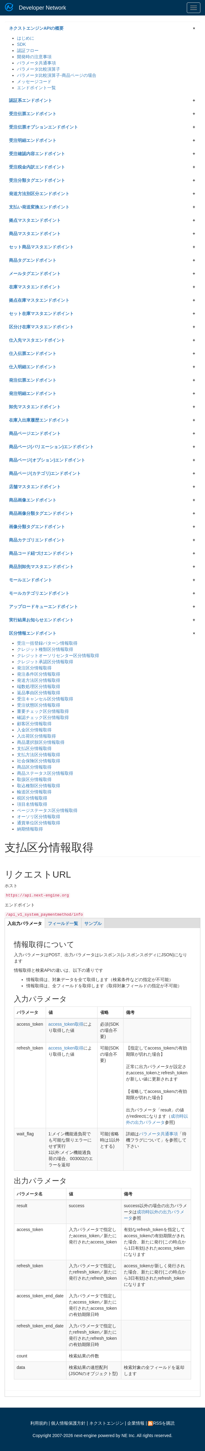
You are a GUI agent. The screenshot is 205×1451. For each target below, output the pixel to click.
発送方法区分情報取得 (38, 680)
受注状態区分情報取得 (38, 705)
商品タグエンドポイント (32, 260)
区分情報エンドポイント (32, 633)
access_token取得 (66, 1024)
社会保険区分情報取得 (38, 760)
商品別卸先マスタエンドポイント (41, 566)
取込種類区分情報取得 (38, 785)
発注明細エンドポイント (32, 393)
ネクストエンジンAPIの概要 (36, 28)
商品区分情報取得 (34, 767)
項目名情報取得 (32, 804)
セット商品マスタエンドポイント (41, 246)
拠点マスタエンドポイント (35, 220)
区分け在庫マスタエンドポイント (41, 326)
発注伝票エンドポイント (32, 380)
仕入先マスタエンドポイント (37, 340)
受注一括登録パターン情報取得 (47, 643)
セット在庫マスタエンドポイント (41, 313)
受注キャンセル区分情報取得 (45, 698)
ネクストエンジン (106, 1423)
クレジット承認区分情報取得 (45, 661)
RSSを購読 (161, 1423)
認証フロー (28, 50)
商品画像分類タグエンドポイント (41, 513)
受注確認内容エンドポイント (37, 153)
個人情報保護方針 (68, 1423)
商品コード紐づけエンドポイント (41, 553)
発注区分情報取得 (34, 667)
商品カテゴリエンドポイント (37, 539)
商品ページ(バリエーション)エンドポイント (51, 446)
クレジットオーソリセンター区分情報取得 (58, 655)
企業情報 (135, 1423)
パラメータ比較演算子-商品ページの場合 (56, 75)
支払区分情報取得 (34, 748)
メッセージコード (34, 81)
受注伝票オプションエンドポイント (43, 127)
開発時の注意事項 (34, 56)
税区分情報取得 (32, 798)
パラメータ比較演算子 (38, 69)
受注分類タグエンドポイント (37, 180)
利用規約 (39, 1423)
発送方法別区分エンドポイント (39, 193)
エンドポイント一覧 (36, 87)
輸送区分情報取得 (34, 791)
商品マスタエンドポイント (35, 233)
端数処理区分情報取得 (38, 686)
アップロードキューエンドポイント (43, 606)
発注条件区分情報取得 (38, 674)
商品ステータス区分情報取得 (45, 773)
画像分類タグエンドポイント (37, 526)
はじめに (25, 38)
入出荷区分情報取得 (36, 736)
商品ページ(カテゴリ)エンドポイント (45, 473)
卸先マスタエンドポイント (35, 406)
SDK (21, 44)
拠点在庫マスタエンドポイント (39, 300)
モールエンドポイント (30, 579)
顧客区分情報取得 (34, 723)
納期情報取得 (30, 828)
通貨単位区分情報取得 (38, 822)
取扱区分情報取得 (34, 779)
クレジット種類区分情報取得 (45, 649)
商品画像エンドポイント (32, 500)
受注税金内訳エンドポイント (37, 166)
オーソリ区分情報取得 (38, 816)
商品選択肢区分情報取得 (41, 742)
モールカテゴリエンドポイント (39, 593)
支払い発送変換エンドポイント (39, 206)
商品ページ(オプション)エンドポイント (47, 460)
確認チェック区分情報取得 (43, 717)
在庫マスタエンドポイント (35, 286)
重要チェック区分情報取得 (43, 711)
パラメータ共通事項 (36, 62)
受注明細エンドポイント (32, 140)
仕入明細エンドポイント (32, 366)
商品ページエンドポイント (35, 433)
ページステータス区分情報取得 (47, 810)
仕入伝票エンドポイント (32, 353)
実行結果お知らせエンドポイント (41, 619)
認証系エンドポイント (30, 100)
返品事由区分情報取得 (38, 692)
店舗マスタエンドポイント (35, 486)
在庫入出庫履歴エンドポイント (39, 420)
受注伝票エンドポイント (32, 113)
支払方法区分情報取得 (38, 754)
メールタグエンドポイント (35, 273)
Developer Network (42, 8)
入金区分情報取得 (34, 729)
